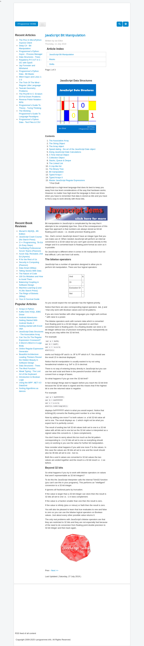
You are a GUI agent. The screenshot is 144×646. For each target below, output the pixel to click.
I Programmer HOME (26, 24)
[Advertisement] (72, 13)
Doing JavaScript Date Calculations (65, 152)
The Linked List (56, 163)
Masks (52, 59)
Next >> (54, 570)
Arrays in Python (26, 309)
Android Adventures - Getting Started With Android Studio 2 (28, 320)
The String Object (57, 143)
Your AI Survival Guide (29, 299)
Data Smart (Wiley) (27, 268)
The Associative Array (59, 140)
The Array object (56, 146)
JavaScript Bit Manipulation (61, 54)
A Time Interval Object (59, 155)
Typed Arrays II (56, 177)
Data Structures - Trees (29, 57)
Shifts (51, 64)
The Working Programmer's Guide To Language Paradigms (30, 114)
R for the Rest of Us (28, 259)
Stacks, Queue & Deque (60, 160)
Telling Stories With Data (30, 271)
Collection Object (56, 157)
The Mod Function (27, 368)
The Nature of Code (28, 273)
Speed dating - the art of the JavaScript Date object (72, 149)
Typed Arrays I (55, 174)
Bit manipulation (56, 172)
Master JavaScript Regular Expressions (67, 180)
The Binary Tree (56, 169)
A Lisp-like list (55, 166)
